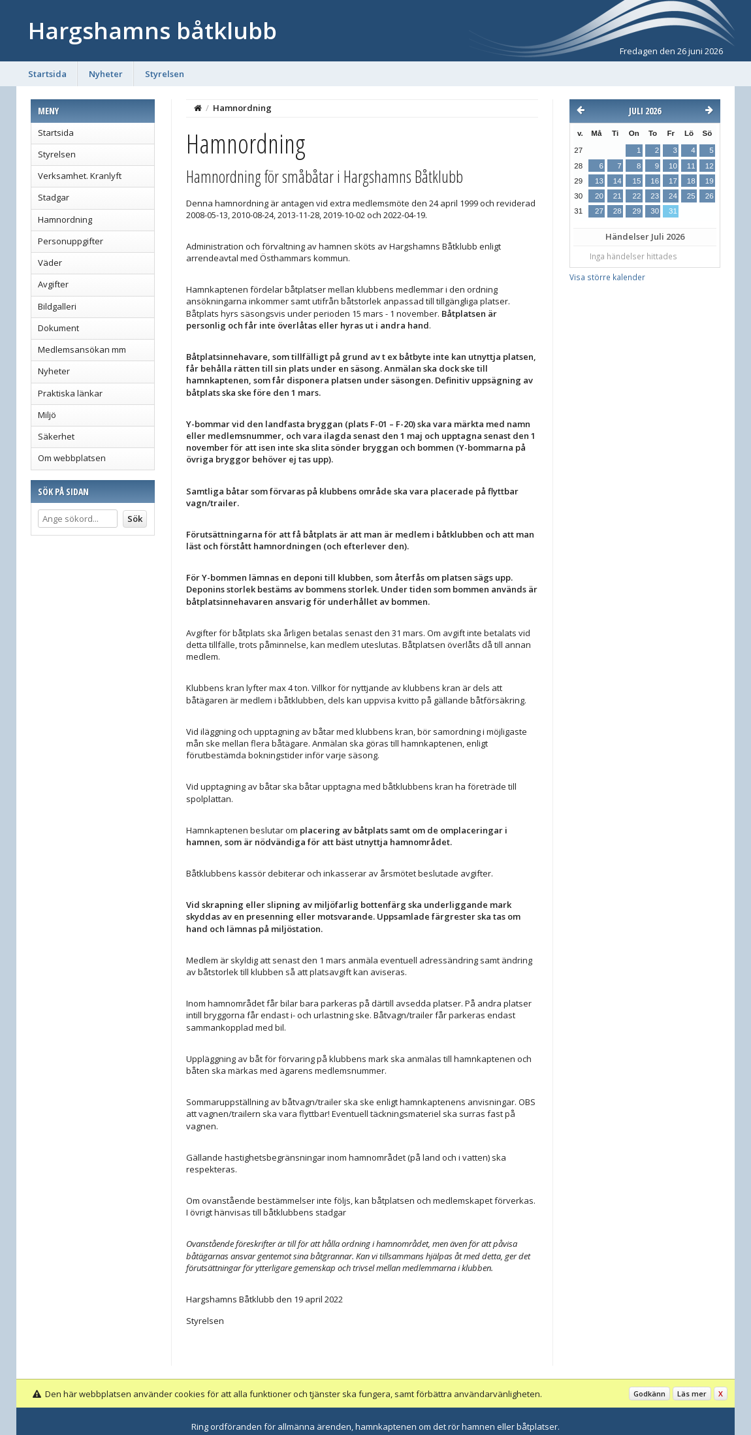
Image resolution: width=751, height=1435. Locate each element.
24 (673, 196)
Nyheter (106, 74)
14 (617, 181)
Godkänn (649, 1393)
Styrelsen (164, 74)
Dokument (58, 328)
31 (673, 211)
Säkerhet (56, 436)
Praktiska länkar (70, 393)
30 (654, 211)
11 (691, 166)
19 (709, 181)
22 (636, 196)
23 (654, 196)
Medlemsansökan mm (82, 349)
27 (599, 211)
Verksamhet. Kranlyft (79, 176)
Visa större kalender (607, 277)
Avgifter (53, 284)
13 (599, 181)
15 (636, 181)
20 (599, 196)
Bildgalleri (57, 306)
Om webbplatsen (72, 458)
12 (709, 166)
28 (617, 211)
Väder (50, 262)
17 (673, 181)
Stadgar (53, 197)
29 (636, 211)
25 (691, 196)
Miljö (47, 415)
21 (617, 196)
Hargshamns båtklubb (152, 30)
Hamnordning (65, 219)
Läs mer (692, 1393)
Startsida (47, 74)
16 (654, 181)
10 (673, 166)
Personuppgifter (70, 241)
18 (691, 181)
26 (709, 196)
